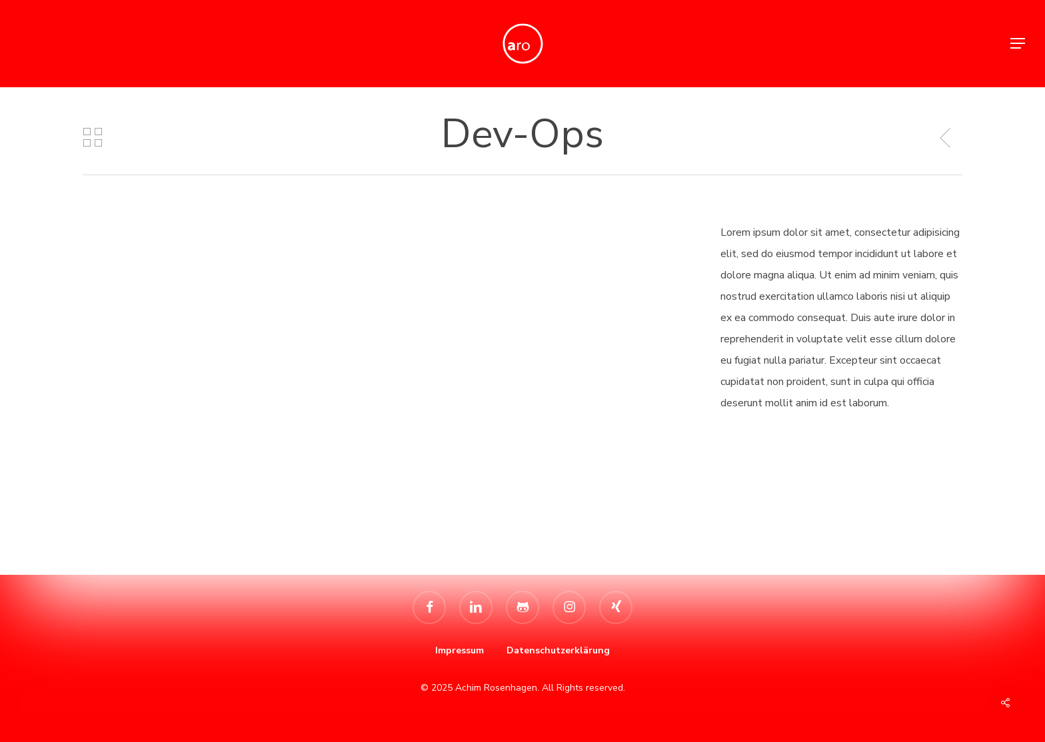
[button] (1018, 44)
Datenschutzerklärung (558, 650)
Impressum (459, 650)
